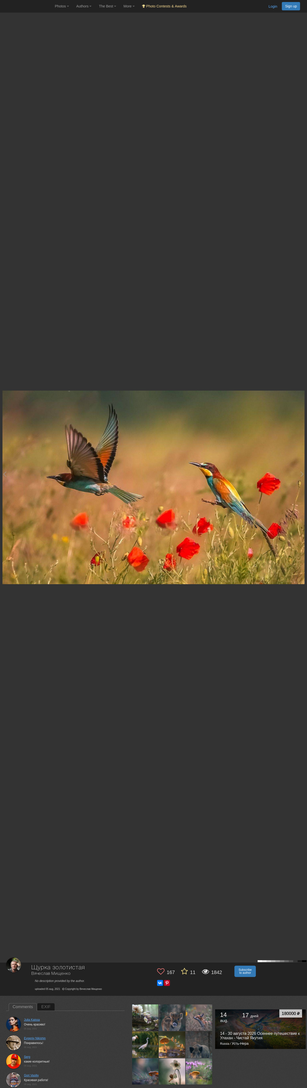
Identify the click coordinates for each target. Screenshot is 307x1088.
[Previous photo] (4, 474)
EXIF (46, 1006)
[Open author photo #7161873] (145, 1071)
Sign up (291, 6)
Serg (27, 1057)
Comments (23, 1006)
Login (272, 6)
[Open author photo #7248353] (145, 1044)
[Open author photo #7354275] (145, 1017)
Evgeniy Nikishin (35, 1038)
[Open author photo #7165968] (199, 1044)
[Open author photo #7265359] (199, 1017)
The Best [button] (107, 6)
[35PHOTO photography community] (26, 6)
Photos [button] (62, 6)
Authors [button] (84, 6)
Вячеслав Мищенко (50, 974)
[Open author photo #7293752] (172, 1017)
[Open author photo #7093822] (199, 1071)
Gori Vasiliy (31, 1075)
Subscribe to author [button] (245, 971)
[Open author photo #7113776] (172, 1071)
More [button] (129, 6)
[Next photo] (302, 474)
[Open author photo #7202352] (172, 1044)
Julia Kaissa (32, 1019)
